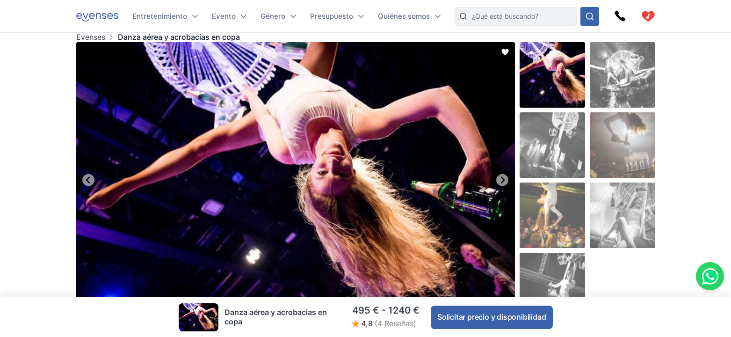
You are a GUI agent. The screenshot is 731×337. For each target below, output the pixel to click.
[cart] (648, 16)
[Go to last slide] (88, 180)
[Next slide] (502, 180)
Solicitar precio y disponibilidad (491, 317)
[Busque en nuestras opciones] (589, 16)
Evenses (90, 37)
